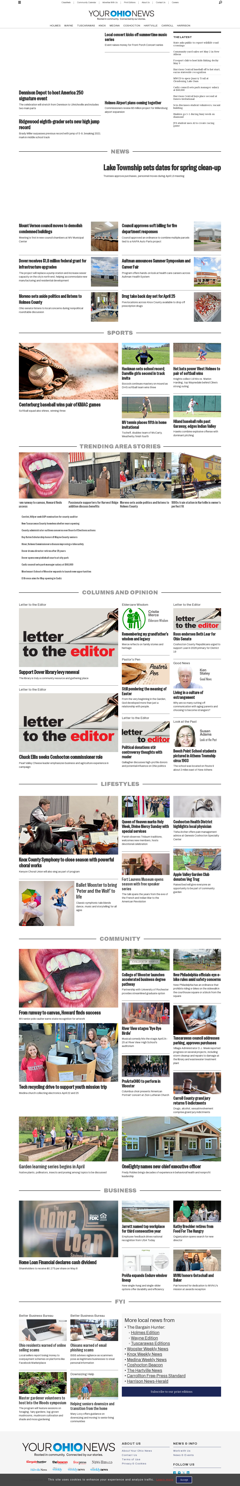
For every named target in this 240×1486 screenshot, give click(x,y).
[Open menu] (19, 2)
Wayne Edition (144, 1338)
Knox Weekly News (144, 1354)
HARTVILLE (151, 25)
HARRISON (183, 25)
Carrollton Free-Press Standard (156, 1376)
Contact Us (160, 2)
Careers (175, 2)
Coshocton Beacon (145, 1365)
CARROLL (167, 25)
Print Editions (129, 2)
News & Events (183, 1455)
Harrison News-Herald (147, 1381)
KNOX (102, 25)
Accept (184, 1479)
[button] (214, 479)
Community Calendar (86, 2)
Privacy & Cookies (134, 1463)
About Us (146, 2)
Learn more (164, 1479)
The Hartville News (144, 1370)
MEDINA (115, 25)
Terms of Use (131, 1459)
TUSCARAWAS (86, 25)
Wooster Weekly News (147, 1349)
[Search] (220, 2)
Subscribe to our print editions (171, 1391)
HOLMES (55, 25)
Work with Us (182, 1450)
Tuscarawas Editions (150, 1343)
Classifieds (66, 2)
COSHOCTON (131, 25)
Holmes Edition (145, 1332)
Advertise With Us (110, 2)
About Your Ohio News (137, 1450)
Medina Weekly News (147, 1359)
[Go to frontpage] (121, 14)
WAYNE (68, 25)
